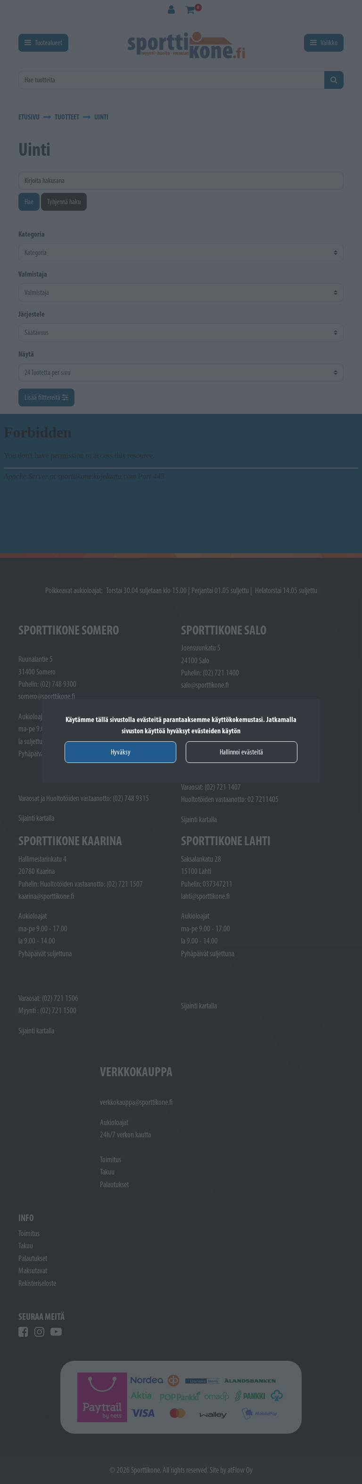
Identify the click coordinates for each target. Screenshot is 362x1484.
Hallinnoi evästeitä (241, 751)
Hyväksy (121, 751)
